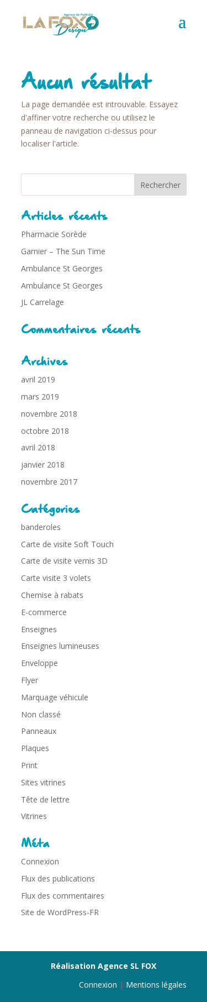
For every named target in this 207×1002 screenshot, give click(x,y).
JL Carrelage (42, 302)
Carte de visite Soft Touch (67, 544)
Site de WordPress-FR (60, 912)
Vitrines (34, 816)
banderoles (41, 527)
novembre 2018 (49, 413)
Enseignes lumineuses (60, 646)
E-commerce (44, 612)
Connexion (40, 861)
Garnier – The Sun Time (63, 251)
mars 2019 (40, 396)
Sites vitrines (43, 782)
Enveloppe (39, 663)
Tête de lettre (45, 799)
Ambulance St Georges (62, 268)
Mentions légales (156, 984)
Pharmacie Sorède (54, 234)
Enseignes (39, 629)
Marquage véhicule (54, 697)
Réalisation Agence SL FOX (103, 966)
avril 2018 (38, 447)
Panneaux (38, 731)
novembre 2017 (49, 481)
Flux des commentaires (62, 895)
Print (29, 765)
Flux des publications (58, 878)
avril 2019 (38, 379)
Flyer (29, 680)
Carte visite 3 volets (56, 578)
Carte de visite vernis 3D (64, 560)
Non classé (41, 714)
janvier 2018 (43, 464)
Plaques (35, 748)
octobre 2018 (45, 431)
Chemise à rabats (52, 595)
